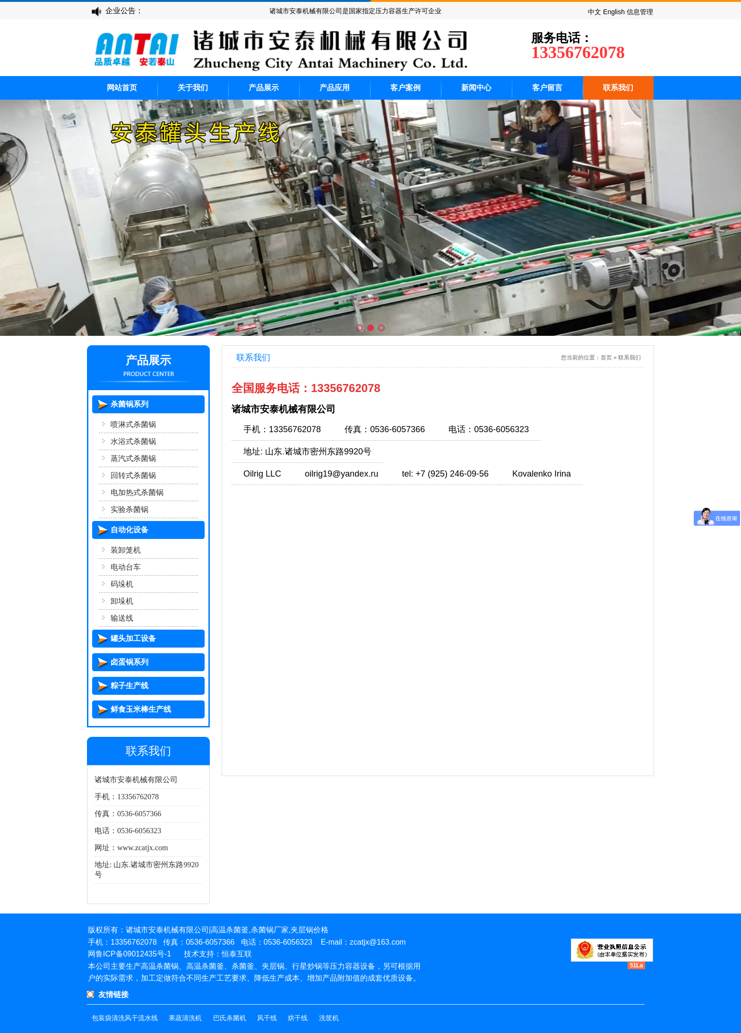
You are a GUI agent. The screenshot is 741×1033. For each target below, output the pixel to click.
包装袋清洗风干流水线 (125, 1018)
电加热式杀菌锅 (137, 492)
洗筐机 (329, 1018)
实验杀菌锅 (129, 509)
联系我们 (618, 88)
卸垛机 (122, 601)
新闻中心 (476, 88)
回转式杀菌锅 (133, 475)
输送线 (122, 618)
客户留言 (547, 88)
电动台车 (126, 567)
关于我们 (193, 88)
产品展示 (264, 88)
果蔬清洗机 (185, 1018)
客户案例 (405, 88)
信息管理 (640, 12)
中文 (594, 12)
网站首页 (122, 88)
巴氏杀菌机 (229, 1018)
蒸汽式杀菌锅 (133, 458)
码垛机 (122, 584)
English (614, 12)
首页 (606, 357)
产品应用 (334, 88)
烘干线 (298, 1018)
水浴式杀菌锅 (133, 441)
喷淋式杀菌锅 (133, 424)
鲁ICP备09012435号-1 (133, 954)
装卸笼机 (126, 550)
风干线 (267, 1018)
